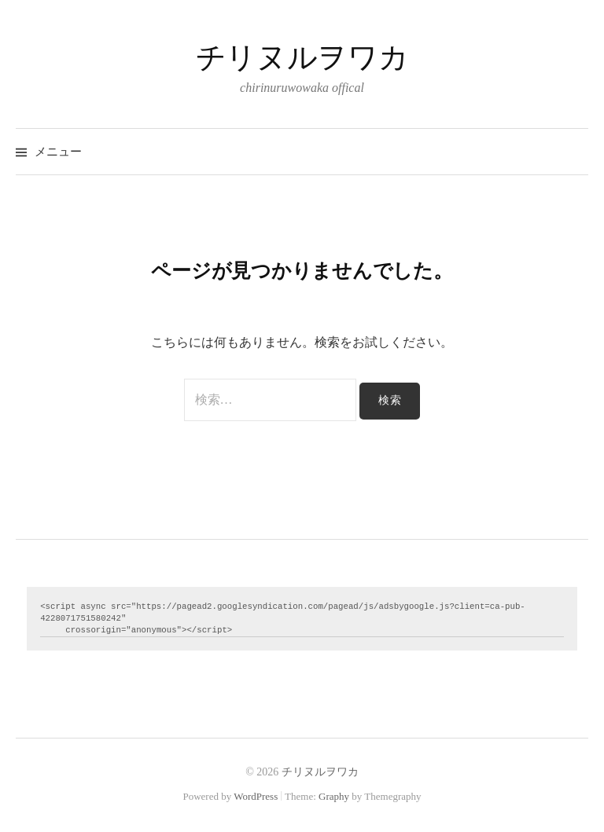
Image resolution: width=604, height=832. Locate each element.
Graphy (334, 796)
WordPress (256, 796)
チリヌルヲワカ (302, 57)
